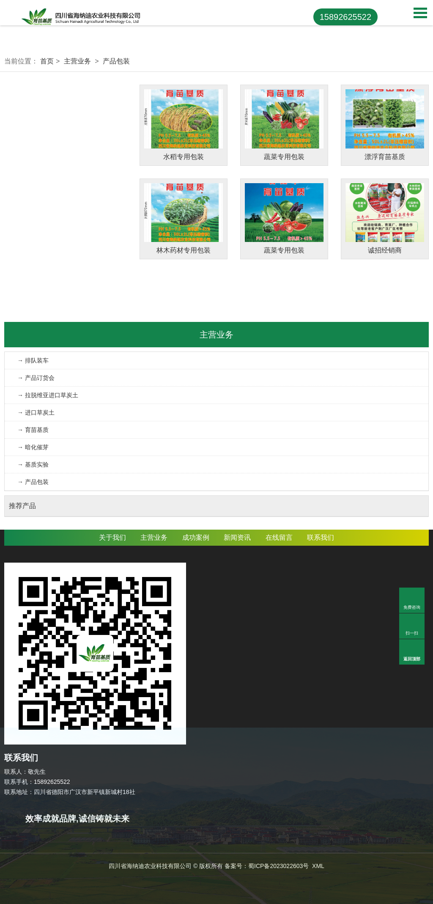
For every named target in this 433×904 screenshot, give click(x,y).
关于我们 (112, 537)
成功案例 (195, 537)
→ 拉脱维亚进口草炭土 (47, 395)
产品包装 (116, 61)
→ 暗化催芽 (33, 447)
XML (318, 866)
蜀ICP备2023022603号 (278, 866)
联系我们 (320, 537)
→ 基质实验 (33, 464)
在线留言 (279, 537)
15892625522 (345, 17)
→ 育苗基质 (33, 429)
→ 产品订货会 (36, 377)
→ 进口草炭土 (36, 412)
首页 (47, 61)
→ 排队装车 (33, 360)
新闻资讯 (237, 537)
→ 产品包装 (33, 481)
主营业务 (77, 61)
